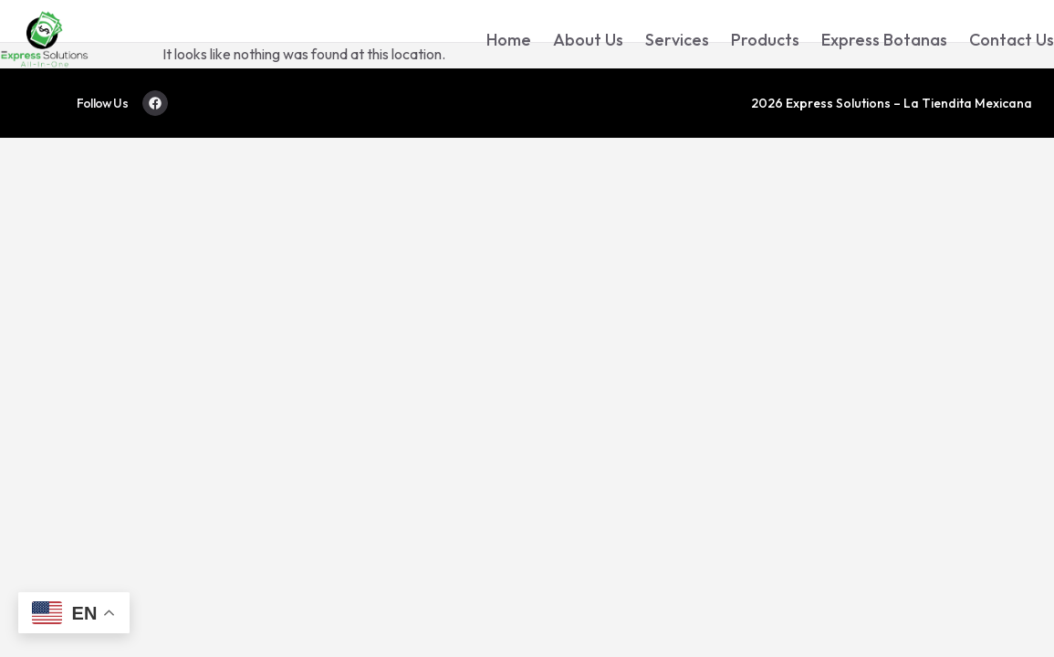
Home (508, 39)
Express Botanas (884, 39)
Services (677, 39)
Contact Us (1011, 39)
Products (765, 39)
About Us (588, 39)
